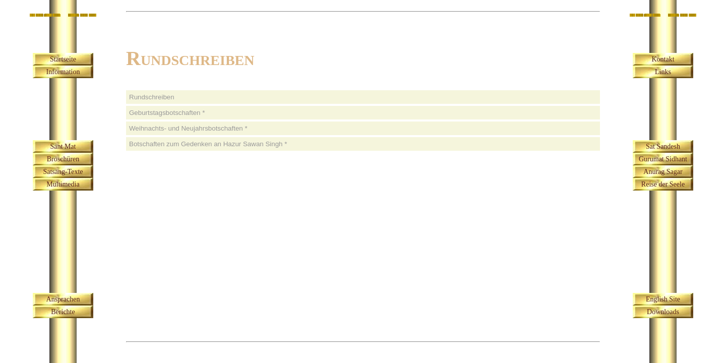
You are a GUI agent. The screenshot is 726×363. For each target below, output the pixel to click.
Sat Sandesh (663, 146)
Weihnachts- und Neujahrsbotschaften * (188, 128)
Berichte (63, 312)
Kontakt (662, 59)
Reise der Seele (663, 184)
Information (63, 72)
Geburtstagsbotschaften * (167, 112)
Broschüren (63, 159)
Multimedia (62, 184)
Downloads (663, 312)
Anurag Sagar (662, 171)
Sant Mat (63, 146)
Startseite (63, 59)
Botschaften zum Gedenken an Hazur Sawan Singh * (208, 144)
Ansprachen (63, 299)
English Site (663, 299)
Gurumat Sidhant (663, 159)
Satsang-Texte (63, 171)
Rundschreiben (151, 97)
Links (663, 72)
